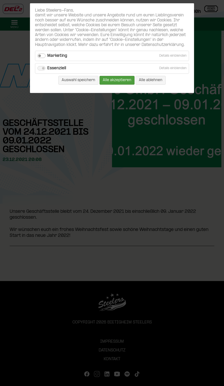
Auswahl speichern (78, 80)
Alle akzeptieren (117, 80)
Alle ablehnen (150, 80)
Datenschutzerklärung (163, 45)
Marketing (57, 56)
